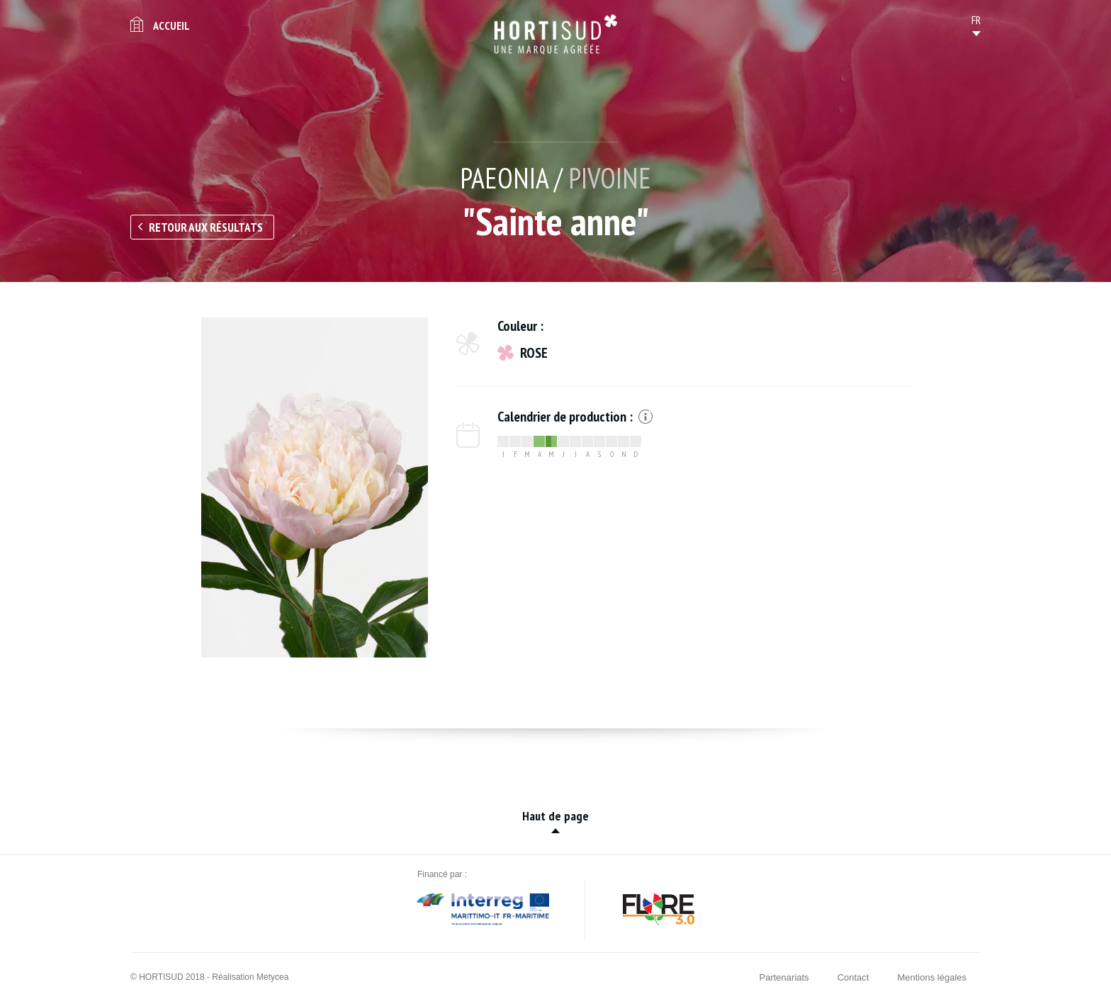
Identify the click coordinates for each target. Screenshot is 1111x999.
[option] (314, 487)
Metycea (272, 977)
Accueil (171, 25)
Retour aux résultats (206, 227)
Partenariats (784, 977)
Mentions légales (931, 977)
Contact (853, 977)
